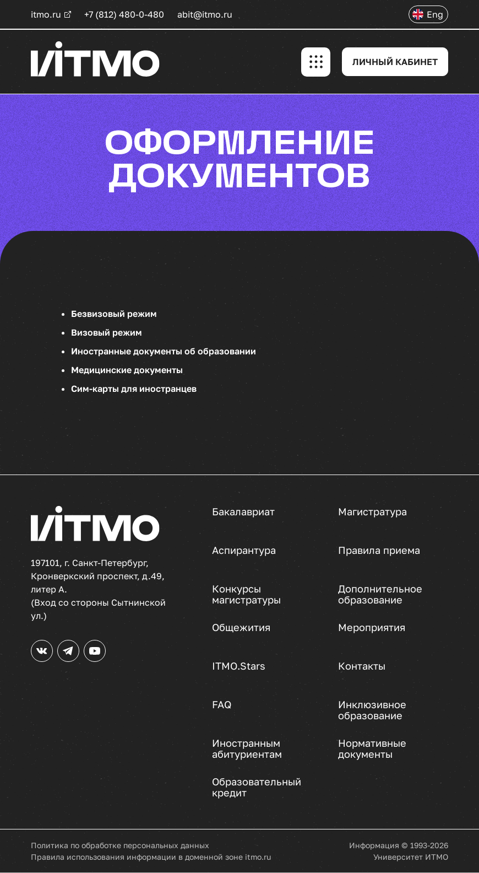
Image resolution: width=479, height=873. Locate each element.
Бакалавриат (243, 512)
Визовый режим (106, 332)
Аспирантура (244, 550)
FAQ (221, 704)
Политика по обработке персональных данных (120, 845)
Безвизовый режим (114, 313)
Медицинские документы (127, 369)
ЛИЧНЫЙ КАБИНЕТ (395, 61)
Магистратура (372, 512)
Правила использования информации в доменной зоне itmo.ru (151, 856)
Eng (435, 14)
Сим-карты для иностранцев (134, 388)
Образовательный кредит (256, 787)
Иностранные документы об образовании (163, 351)
